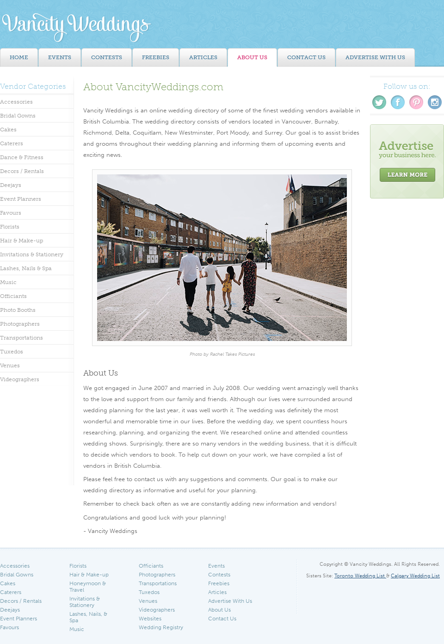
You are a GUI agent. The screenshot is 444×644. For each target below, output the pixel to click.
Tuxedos (11, 351)
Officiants (13, 296)
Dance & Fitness (21, 157)
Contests (219, 574)
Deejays (10, 185)
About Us (219, 610)
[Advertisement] (407, 346)
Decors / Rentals (22, 171)
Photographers (20, 324)
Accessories (16, 102)
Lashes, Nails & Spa (26, 268)
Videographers (19, 379)
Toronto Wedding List (360, 576)
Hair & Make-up (21, 240)
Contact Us (222, 618)
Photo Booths (18, 310)
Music (8, 282)
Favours (10, 213)
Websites (150, 618)
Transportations (21, 337)
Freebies (218, 583)
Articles (217, 592)
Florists (9, 226)
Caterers (11, 143)
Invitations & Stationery (31, 254)
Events (216, 566)
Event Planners (20, 199)
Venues (10, 365)
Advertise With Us (230, 601)
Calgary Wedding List (415, 576)
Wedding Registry (161, 627)
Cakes (8, 129)
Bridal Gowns (18, 115)
